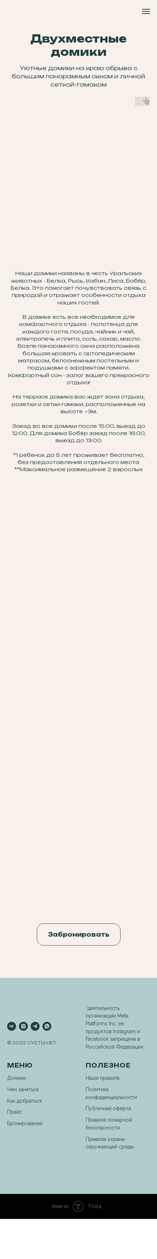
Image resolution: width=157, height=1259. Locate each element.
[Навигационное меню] (146, 11)
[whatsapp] (46, 1026)
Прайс (14, 1112)
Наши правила (103, 1078)
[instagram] (23, 1026)
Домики (16, 1078)
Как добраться (24, 1101)
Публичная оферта (108, 1108)
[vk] (11, 1026)
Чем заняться (23, 1089)
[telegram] (35, 1026)
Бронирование (24, 1123)
